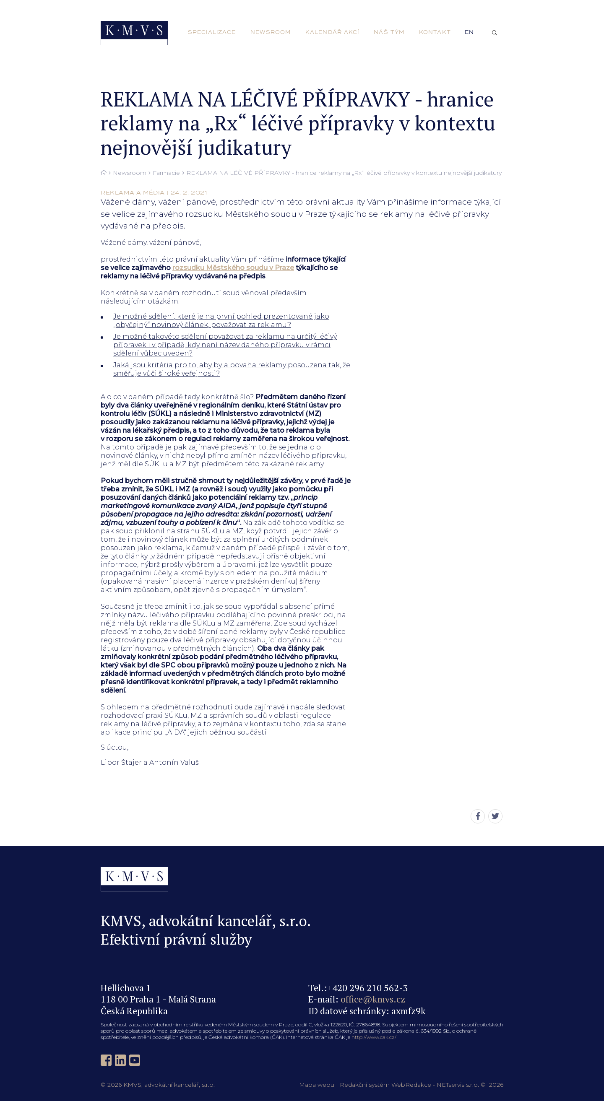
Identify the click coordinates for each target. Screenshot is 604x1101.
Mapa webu (316, 1084)
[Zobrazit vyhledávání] (494, 33)
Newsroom (129, 173)
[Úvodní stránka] (134, 33)
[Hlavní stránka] (104, 173)
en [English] (469, 32)
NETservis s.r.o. (458, 1084)
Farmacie (166, 173)
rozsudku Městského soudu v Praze (233, 268)
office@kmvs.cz (373, 999)
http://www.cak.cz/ (373, 1037)
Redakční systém (365, 1084)
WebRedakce (411, 1084)
